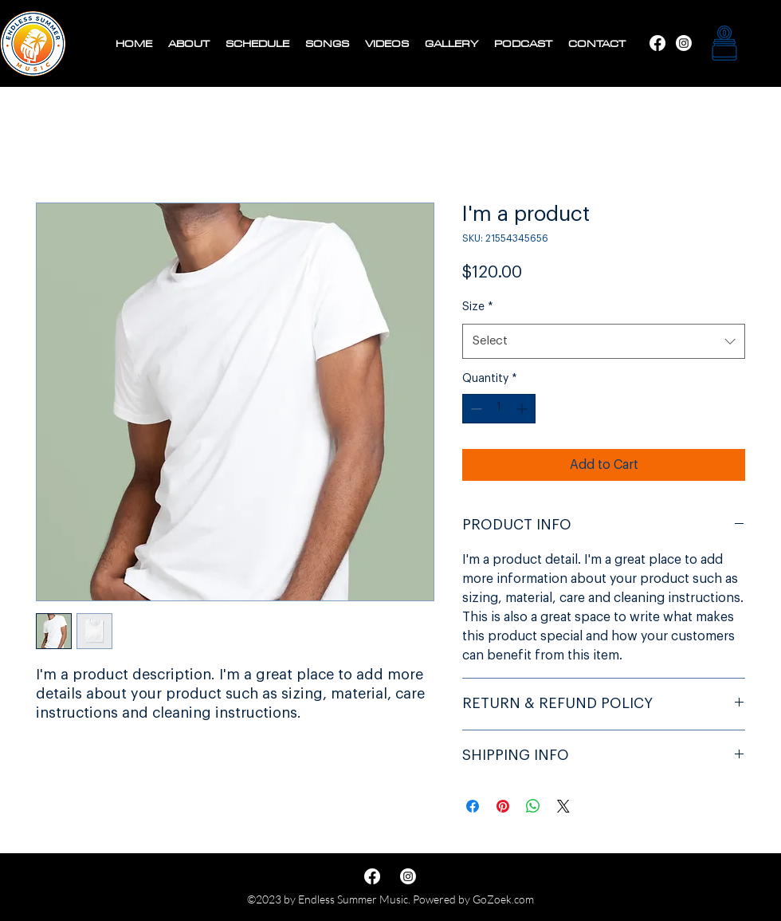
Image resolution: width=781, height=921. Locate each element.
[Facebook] (684, 43)
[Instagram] (657, 43)
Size (477, 307)
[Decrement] (475, 409)
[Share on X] (563, 806)
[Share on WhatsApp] (533, 806)
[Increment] (523, 409)
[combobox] (603, 341)
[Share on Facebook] (472, 806)
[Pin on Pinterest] (502, 806)
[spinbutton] (499, 409)
